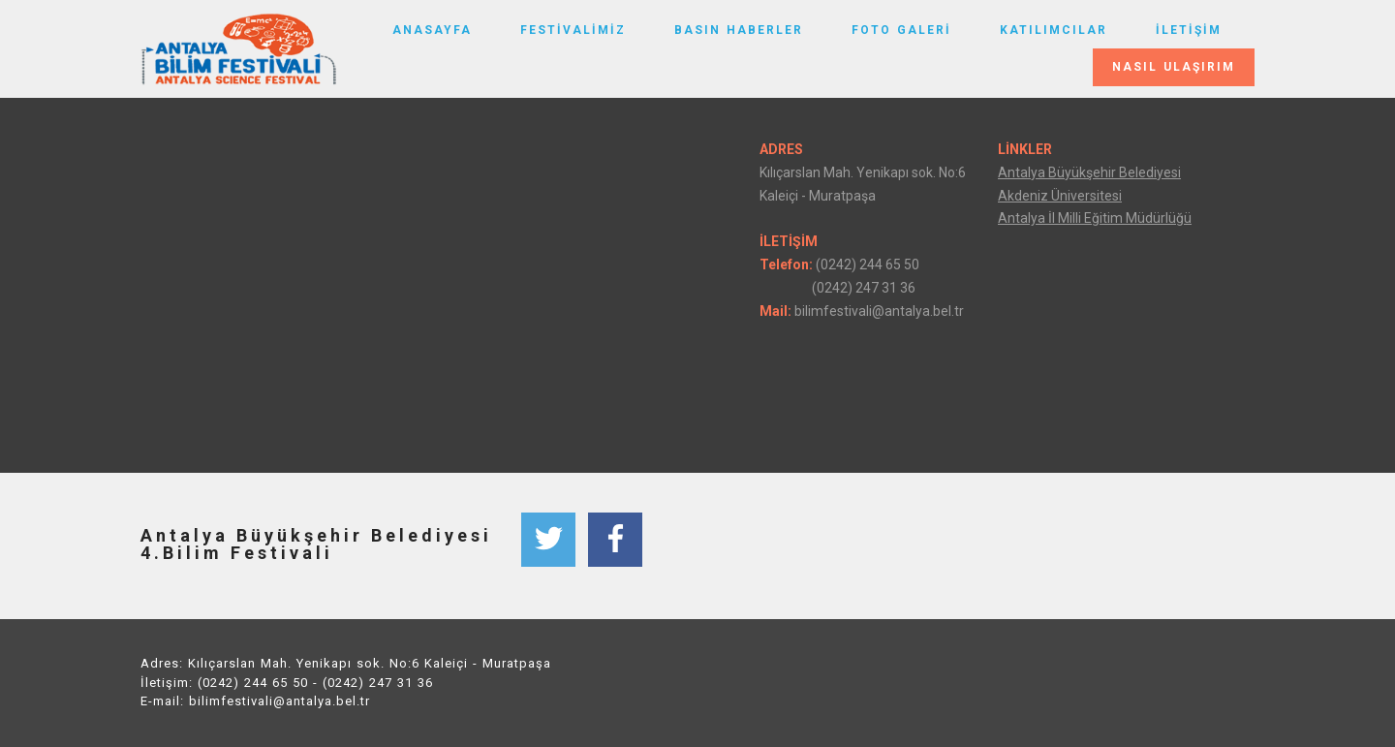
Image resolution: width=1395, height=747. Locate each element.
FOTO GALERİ (901, 30)
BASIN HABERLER (738, 30)
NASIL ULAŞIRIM (1173, 67)
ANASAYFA (432, 30)
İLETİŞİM (1189, 30)
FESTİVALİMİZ (573, 30)
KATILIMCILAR (1053, 30)
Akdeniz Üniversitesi (1060, 195)
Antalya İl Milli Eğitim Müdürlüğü (1095, 218)
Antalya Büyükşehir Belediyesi (1089, 172)
